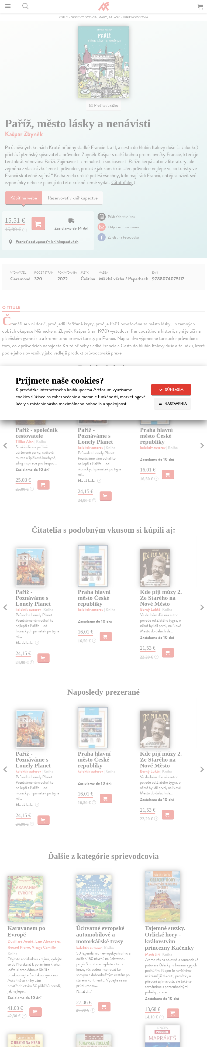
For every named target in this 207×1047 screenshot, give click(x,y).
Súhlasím (171, 389)
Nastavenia (172, 404)
